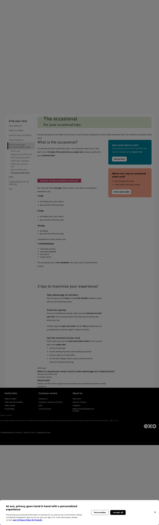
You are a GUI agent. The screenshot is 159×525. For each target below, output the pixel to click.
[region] (79, 512)
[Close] (155, 512)
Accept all (118, 512)
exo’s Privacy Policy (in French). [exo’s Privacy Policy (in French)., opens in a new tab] (27, 520)
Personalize (100, 512)
